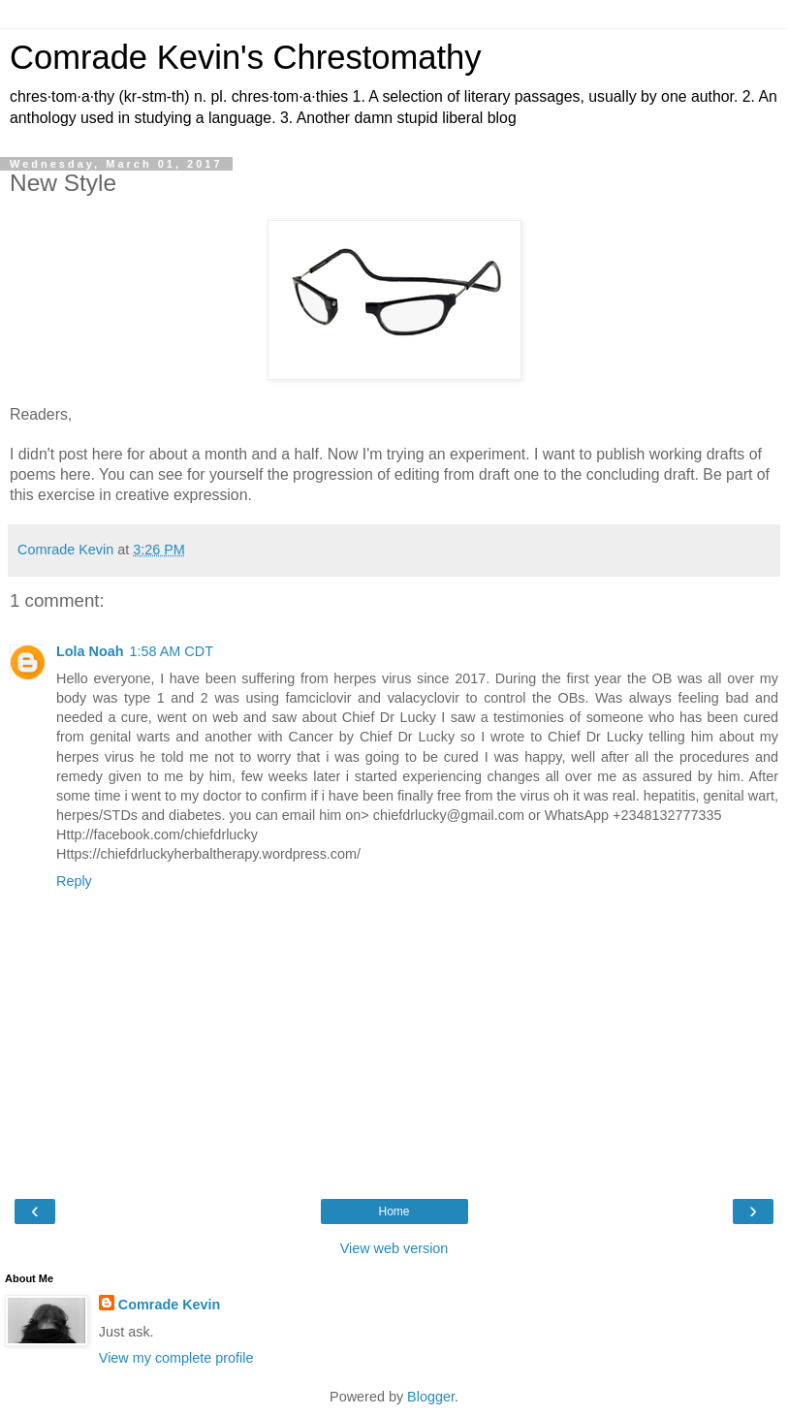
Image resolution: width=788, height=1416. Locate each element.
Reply (74, 881)
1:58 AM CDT (171, 651)
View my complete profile (176, 1358)
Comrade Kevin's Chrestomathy (246, 57)
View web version (394, 1248)
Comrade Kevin (169, 1304)
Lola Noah (90, 651)
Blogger (431, 1396)
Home (393, 1211)
